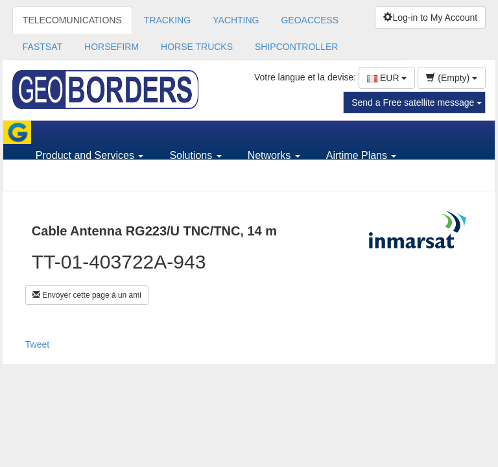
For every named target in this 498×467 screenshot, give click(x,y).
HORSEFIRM (111, 47)
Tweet (37, 344)
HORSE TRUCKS (197, 47)
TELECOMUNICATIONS (72, 20)
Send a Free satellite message (416, 102)
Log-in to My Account (430, 17)
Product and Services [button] (90, 155)
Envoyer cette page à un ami (86, 295)
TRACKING (167, 20)
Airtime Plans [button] (361, 155)
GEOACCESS (309, 20)
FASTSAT (42, 47)
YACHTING (236, 20)
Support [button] (58, 178)
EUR (387, 78)
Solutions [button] (195, 155)
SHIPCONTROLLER (296, 47)
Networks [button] (274, 155)
